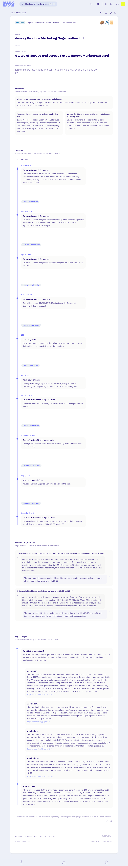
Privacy (17, 841)
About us (51, 836)
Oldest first (22, 160)
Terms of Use (26, 841)
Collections (19, 836)
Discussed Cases (31, 836)
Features (43, 836)
